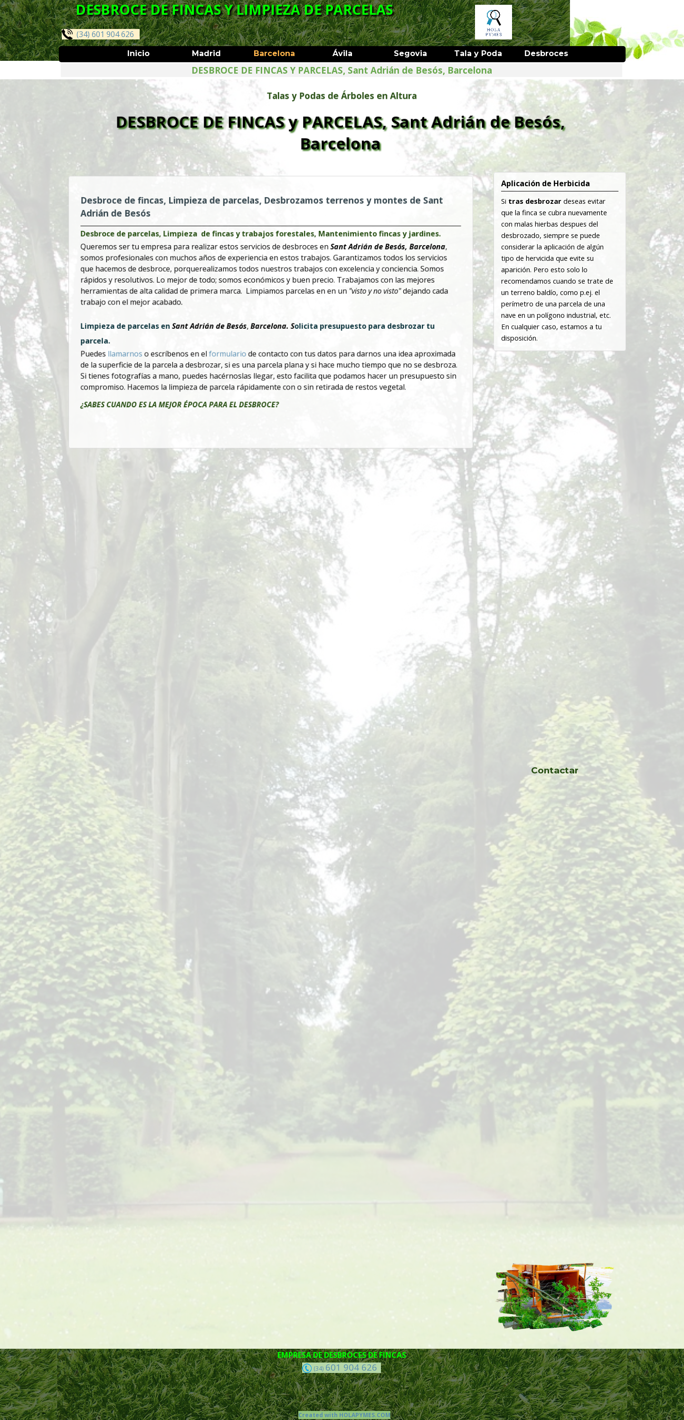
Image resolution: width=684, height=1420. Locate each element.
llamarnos (157, 345)
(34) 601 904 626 (98, 34)
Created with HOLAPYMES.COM (344, 1415)
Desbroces (546, 53)
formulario (237, 345)
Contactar (555, 770)
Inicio (138, 53)
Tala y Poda (478, 53)
